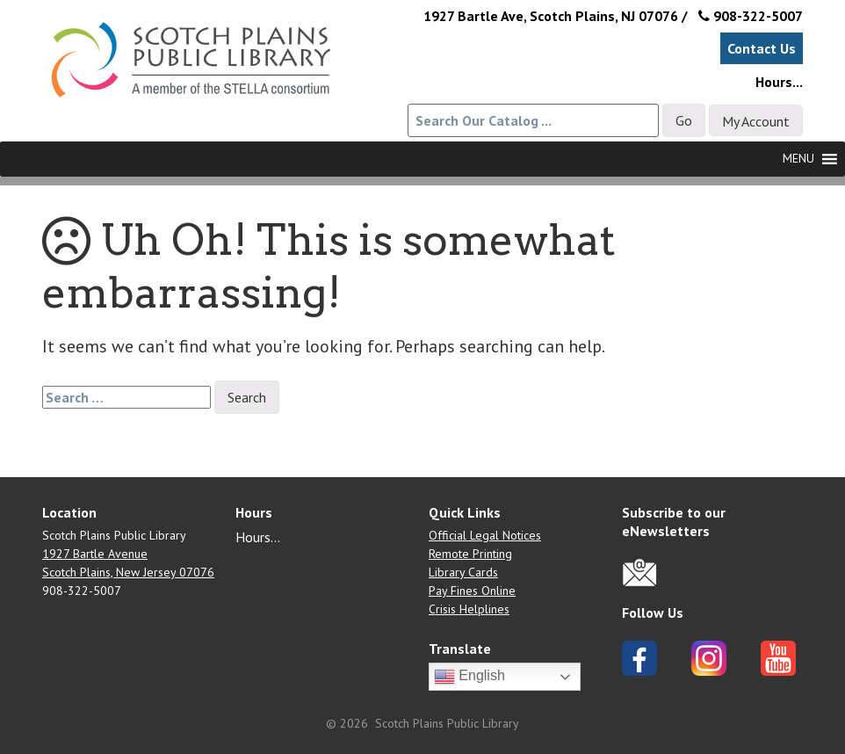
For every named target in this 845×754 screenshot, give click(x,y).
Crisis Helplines (469, 609)
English (469, 676)
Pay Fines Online (472, 590)
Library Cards (463, 572)
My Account (756, 121)
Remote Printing (470, 554)
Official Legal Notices (485, 535)
